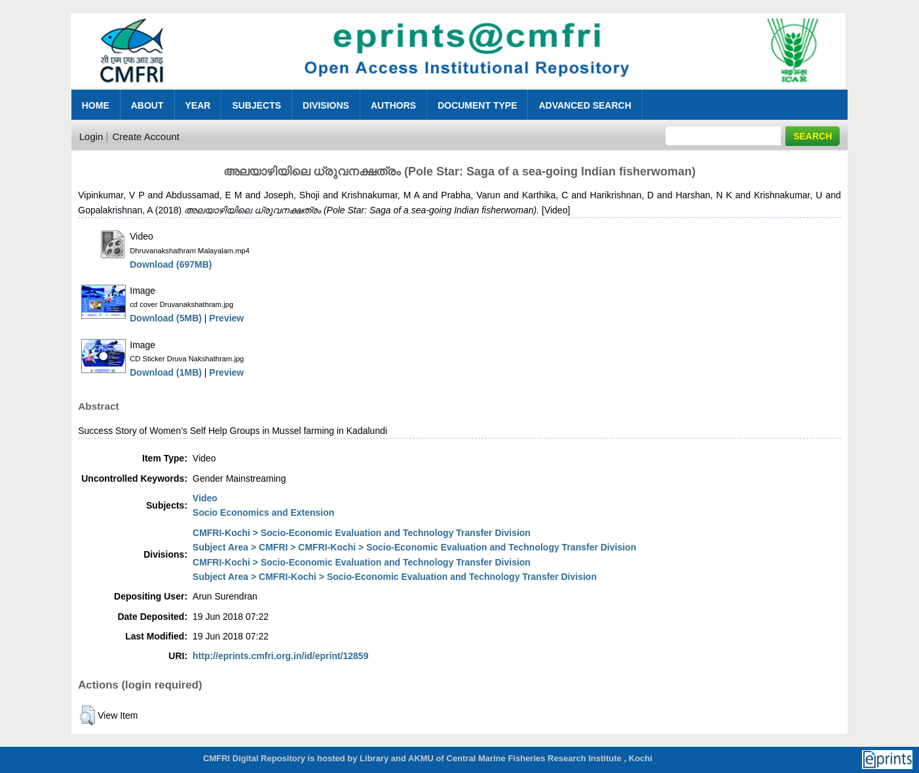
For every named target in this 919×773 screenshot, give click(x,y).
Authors (393, 105)
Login (91, 136)
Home (95, 105)
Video (205, 498)
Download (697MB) (171, 264)
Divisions (326, 105)
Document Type (477, 105)
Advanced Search (584, 105)
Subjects (256, 105)
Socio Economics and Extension (263, 512)
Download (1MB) (166, 372)
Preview (226, 318)
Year (198, 105)
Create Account (145, 136)
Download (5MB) (166, 318)
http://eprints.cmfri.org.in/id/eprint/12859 (280, 656)
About (147, 105)
